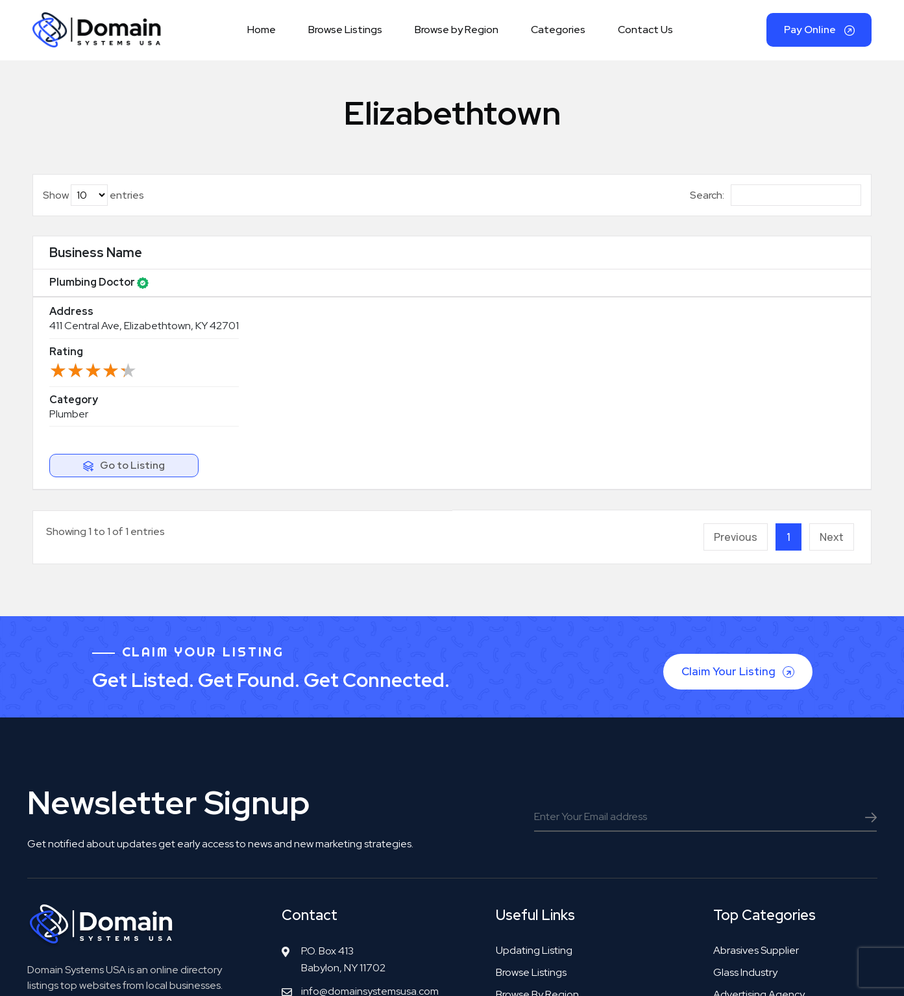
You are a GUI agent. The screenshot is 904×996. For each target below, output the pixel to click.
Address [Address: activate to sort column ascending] (225, 260)
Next (832, 362)
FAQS (508, 884)
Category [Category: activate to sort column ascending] (667, 260)
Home (261, 33)
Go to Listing (808, 295)
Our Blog (516, 862)
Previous (735, 362)
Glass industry (745, 796)
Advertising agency (759, 818)
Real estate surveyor (761, 862)
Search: (775, 203)
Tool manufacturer (756, 907)
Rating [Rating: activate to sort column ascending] (501, 260)
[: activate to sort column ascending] (800, 260)
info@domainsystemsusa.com (370, 815)
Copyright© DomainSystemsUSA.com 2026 (366, 971)
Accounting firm (750, 884)
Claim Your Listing (739, 491)
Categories (558, 33)
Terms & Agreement (524, 971)
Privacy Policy (610, 971)
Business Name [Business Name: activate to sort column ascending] (95, 260)
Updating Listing (534, 774)
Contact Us (645, 33)
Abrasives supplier (756, 774)
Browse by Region (456, 33)
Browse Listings (345, 33)
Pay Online (819, 33)
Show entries (93, 203)
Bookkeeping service (762, 840)
